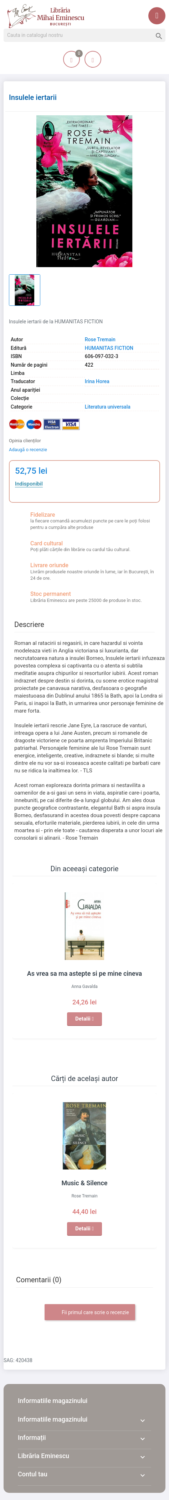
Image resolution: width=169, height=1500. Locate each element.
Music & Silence (85, 1183)
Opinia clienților (25, 440)
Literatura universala (107, 407)
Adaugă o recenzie (28, 449)
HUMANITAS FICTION (109, 348)
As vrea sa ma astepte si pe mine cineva (84, 973)
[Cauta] (84, 35)
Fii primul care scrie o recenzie (90, 1312)
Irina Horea (97, 381)
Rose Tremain (100, 339)
